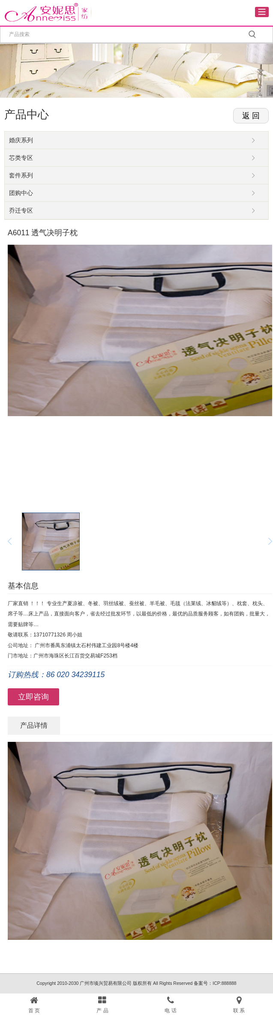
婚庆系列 (21, 140)
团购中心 (21, 192)
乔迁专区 (21, 210)
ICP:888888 (224, 983)
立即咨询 (33, 697)
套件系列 (21, 175)
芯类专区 (21, 157)
